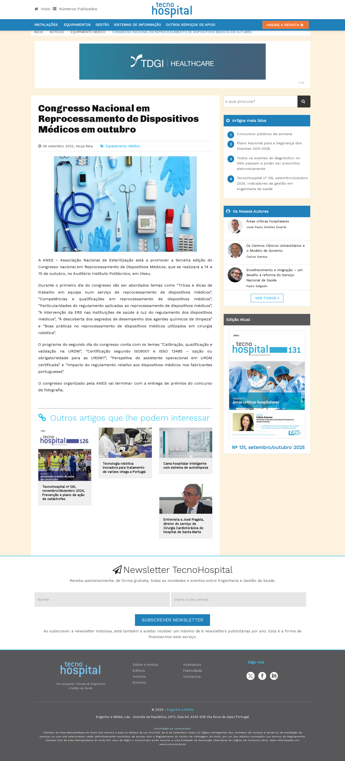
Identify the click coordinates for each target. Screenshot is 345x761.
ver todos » (267, 298)
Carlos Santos (256, 256)
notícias (57, 32)
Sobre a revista (145, 664)
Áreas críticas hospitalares (267, 221)
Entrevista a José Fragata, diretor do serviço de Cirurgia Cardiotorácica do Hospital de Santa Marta (183, 526)
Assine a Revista (285, 25)
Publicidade (192, 670)
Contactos (192, 676)
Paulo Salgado (256, 286)
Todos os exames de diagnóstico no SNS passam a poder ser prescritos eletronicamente (268, 163)
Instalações (46, 25)
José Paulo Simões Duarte (266, 227)
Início (42, 9)
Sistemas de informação (137, 25)
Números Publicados (75, 9)
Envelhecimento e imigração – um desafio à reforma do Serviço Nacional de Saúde (274, 275)
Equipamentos (77, 25)
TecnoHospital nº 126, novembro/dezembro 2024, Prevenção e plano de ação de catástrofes (63, 493)
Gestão (102, 25)
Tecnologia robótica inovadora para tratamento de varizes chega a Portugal (124, 468)
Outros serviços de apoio (190, 25)
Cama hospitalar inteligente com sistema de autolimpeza (185, 466)
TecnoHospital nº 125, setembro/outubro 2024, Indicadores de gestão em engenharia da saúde (272, 183)
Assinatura (192, 664)
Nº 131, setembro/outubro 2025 (268, 447)
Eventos (139, 682)
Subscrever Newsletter (172, 619)
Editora (139, 670)
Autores (139, 676)
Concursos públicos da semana (264, 134)
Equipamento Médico (88, 32)
